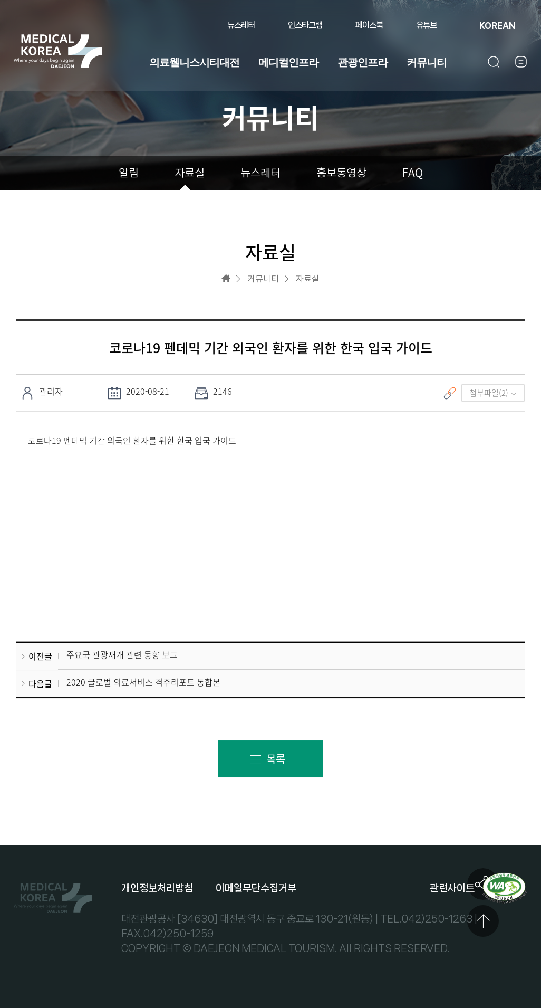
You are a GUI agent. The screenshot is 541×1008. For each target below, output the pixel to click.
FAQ (412, 173)
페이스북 (369, 25)
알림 (129, 173)
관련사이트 (452, 888)
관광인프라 (362, 62)
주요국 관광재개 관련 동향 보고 (122, 655)
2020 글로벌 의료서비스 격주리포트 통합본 (143, 682)
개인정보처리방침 (157, 888)
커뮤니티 (427, 62)
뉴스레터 (241, 25)
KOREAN (497, 25)
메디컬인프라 (288, 62)
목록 (275, 759)
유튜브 (426, 25)
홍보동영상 (341, 173)
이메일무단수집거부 (256, 888)
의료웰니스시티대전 (194, 62)
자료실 (190, 173)
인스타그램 (305, 25)
